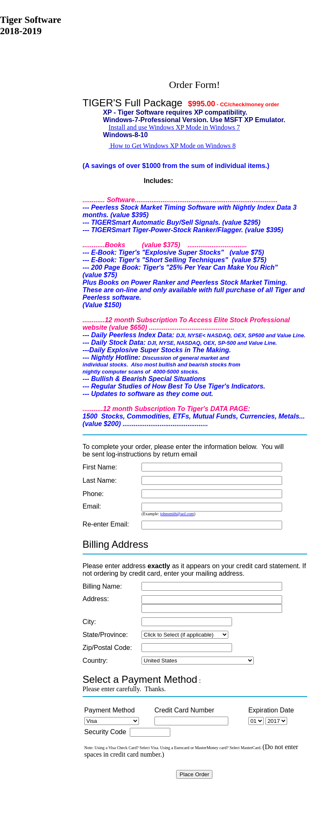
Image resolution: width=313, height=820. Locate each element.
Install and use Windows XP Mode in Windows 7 (174, 127)
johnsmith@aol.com (177, 514)
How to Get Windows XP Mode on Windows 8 (172, 145)
